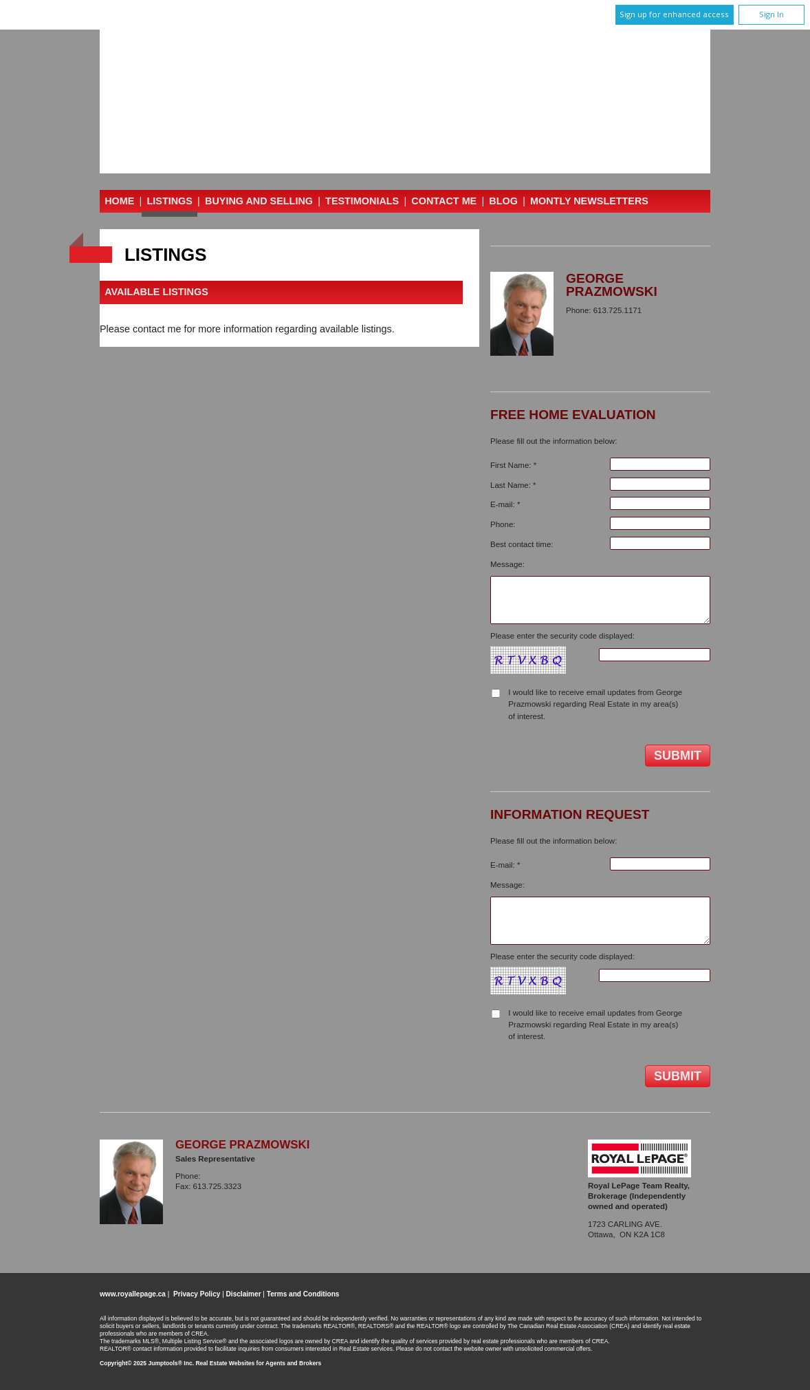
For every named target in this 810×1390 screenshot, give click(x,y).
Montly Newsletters (589, 200)
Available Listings (156, 292)
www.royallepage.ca (133, 1294)
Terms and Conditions (303, 1294)
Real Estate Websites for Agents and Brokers (258, 1363)
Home (119, 200)
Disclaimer (243, 1294)
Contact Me (444, 200)
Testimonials (362, 200)
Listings (170, 200)
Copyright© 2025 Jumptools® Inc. (147, 1363)
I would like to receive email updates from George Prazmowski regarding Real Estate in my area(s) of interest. (595, 704)
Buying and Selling (259, 200)
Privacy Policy (196, 1294)
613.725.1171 (229, 1176)
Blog (503, 200)
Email (576, 321)
